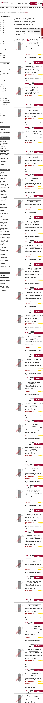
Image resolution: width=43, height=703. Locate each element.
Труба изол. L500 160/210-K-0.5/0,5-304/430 (34, 650)
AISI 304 (4, 88)
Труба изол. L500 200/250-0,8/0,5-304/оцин (34, 200)
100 (3, 18)
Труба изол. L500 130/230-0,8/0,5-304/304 (34, 560)
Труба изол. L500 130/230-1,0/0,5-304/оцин (34, 179)
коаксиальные (24, 7)
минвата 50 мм (6, 67)
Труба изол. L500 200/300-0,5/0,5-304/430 (34, 360)
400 (3, 43)
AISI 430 (4, 86)
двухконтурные (14, 7)
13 (19, 39)
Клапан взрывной (6, 119)
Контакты (27, 3)
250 (3, 36)
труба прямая (5, 98)
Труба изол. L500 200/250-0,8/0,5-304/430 (34, 515)
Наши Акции (5, 126)
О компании (21, 3)
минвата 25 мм (6, 66)
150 (3, 26)
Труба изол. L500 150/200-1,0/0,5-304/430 (34, 316)
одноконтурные (4, 7)
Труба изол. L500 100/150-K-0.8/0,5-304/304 (34, 109)
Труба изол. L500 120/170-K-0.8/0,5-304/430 (34, 156)
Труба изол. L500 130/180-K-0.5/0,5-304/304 (34, 491)
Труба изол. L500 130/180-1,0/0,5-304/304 (34, 448)
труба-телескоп (6, 100)
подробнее (17, 34)
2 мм (4, 57)
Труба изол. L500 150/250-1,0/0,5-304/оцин (34, 674)
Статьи (3, 273)
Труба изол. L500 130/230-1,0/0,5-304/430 (34, 469)
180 (3, 30)
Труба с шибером (6, 102)
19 (32, 39)
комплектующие (33, 7)
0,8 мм (4, 55)
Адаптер (4, 113)
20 (34, 39)
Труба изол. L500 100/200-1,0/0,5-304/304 (34, 404)
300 (3, 39)
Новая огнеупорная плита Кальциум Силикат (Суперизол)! (5, 152)
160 (3, 28)
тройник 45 (5, 109)
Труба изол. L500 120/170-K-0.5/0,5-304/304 (34, 269)
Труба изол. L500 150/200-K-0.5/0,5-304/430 (33, 222)
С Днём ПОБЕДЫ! (4, 143)
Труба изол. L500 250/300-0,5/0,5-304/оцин (34, 293)
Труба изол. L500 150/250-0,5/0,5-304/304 (34, 425)
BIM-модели (34, 3)
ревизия (4, 111)
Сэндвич (22, 12)
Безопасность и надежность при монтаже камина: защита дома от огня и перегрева (5, 207)
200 (3, 32)
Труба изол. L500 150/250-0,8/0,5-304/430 (34, 67)
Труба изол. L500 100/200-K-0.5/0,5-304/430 (33, 132)
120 (3, 22)
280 (3, 38)
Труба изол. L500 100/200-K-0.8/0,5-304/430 (33, 582)
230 (3, 34)
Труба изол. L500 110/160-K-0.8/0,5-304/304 (34, 604)
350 (3, 41)
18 (30, 39)
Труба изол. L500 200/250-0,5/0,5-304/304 (34, 627)
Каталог (11, 3)
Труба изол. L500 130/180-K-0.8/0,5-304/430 (34, 337)
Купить (38, 63)
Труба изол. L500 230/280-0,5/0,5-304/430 (34, 696)
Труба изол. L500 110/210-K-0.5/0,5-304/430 (34, 536)
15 (23, 39)
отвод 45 (5, 106)
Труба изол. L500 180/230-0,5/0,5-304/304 (34, 246)
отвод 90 (5, 104)
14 (21, 39)
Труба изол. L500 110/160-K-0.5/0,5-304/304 (34, 43)
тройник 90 (5, 108)
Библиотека (5, 169)
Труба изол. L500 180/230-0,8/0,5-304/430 (34, 88)
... (15, 39)
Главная (1, 12)
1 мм (3, 59)
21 (36, 39)
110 (3, 20)
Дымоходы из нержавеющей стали (11, 12)
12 (17, 39)
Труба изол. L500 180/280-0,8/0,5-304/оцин (34, 383)
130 (3, 24)
